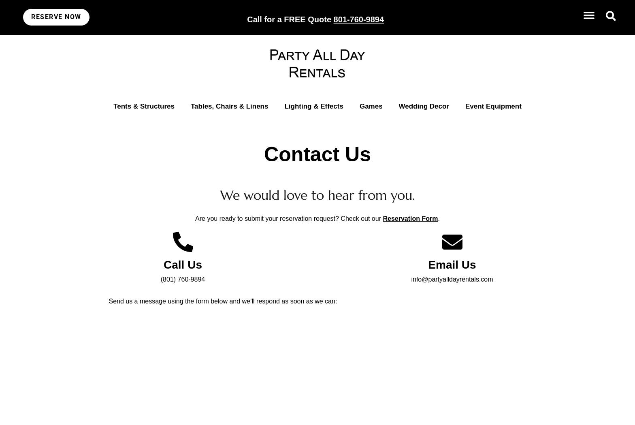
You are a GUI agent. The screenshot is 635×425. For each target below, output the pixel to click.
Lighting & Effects (313, 106)
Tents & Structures (144, 106)
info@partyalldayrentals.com (452, 279)
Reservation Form (410, 218)
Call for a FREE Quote (315, 19)
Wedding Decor (424, 106)
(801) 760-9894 (183, 279)
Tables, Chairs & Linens (229, 106)
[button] (589, 15)
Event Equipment (493, 106)
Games (371, 106)
